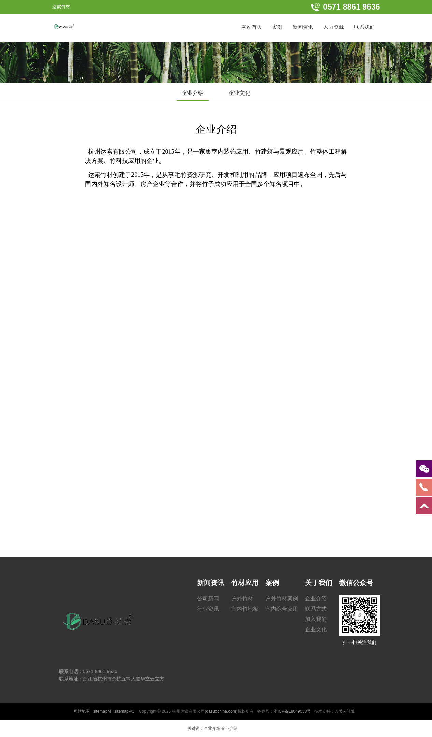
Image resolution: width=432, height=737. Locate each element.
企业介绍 (193, 93)
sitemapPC (124, 711)
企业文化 (239, 93)
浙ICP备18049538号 (292, 711)
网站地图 (81, 711)
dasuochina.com (221, 711)
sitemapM (102, 711)
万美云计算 (345, 711)
